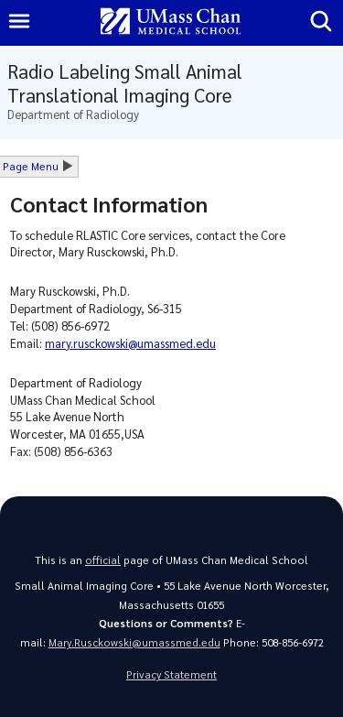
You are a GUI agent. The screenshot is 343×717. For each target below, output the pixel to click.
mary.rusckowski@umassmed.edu (130, 343)
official (103, 560)
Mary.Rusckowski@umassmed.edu (134, 642)
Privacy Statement (171, 674)
